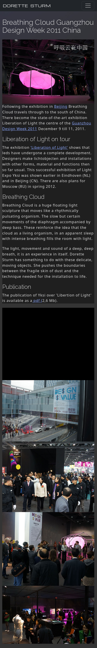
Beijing (60, 106)
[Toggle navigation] (88, 5)
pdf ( (37, 300)
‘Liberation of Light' (49, 147)
